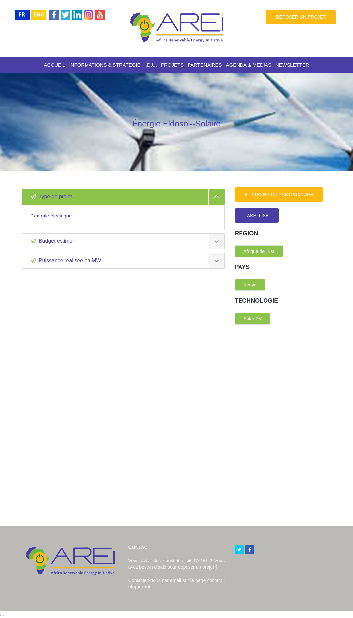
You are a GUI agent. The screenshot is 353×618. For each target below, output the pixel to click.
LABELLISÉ (256, 215)
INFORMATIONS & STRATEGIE (104, 65)
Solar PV (252, 318)
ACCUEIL (54, 65)
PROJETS (172, 65)
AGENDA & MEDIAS (248, 65)
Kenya (250, 284)
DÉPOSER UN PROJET (301, 17)
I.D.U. (150, 65)
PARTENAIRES (205, 65)
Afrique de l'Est (258, 251)
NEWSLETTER (292, 65)
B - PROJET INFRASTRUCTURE (278, 194)
